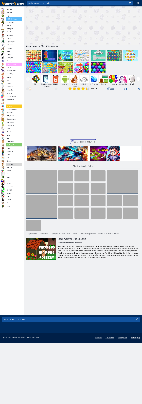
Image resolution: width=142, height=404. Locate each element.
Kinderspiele (43, 283)
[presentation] (28, 79)
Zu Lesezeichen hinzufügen (83, 190)
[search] (130, 3)
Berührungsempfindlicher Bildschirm (91, 283)
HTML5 (108, 283)
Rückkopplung (135, 387)
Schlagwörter (122, 387)
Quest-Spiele (65, 283)
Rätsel (74, 283)
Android (116, 283)
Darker (110, 89)
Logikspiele (54, 283)
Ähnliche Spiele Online (83, 215)
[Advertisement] (54, 25)
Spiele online (32, 283)
